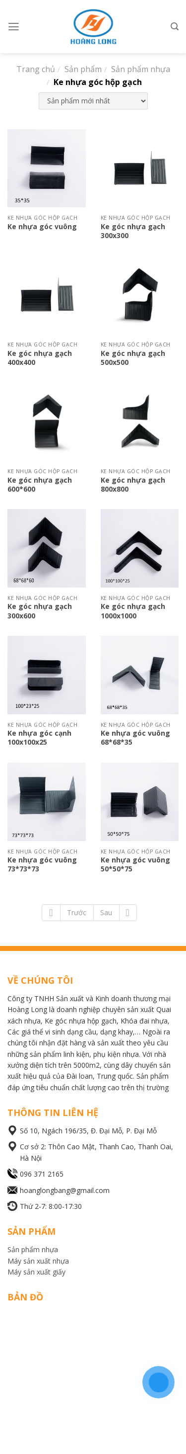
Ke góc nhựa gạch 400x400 (39, 357)
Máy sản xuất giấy (36, 1272)
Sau (106, 912)
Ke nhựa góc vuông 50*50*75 (135, 864)
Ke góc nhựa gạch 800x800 (133, 484)
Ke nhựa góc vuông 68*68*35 (135, 737)
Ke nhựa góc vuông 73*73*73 (42, 864)
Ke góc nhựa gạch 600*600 (39, 484)
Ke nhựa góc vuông (42, 226)
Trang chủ (35, 69)
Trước (76, 912)
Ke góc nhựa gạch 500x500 (133, 357)
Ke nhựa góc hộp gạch (98, 82)
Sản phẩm (83, 69)
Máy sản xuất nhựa (38, 1261)
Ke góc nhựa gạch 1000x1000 (133, 610)
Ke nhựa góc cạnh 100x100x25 (39, 737)
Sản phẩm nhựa (140, 69)
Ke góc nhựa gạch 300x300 (133, 231)
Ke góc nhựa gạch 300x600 (39, 610)
